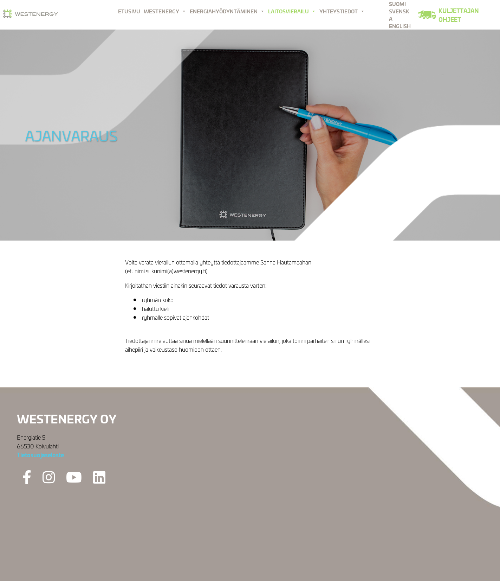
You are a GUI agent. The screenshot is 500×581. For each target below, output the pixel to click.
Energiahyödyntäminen (227, 11)
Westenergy (165, 11)
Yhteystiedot (342, 11)
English (400, 26)
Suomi (397, 3)
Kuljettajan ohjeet (459, 15)
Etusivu (129, 11)
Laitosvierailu (292, 11)
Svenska (399, 14)
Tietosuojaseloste (40, 454)
